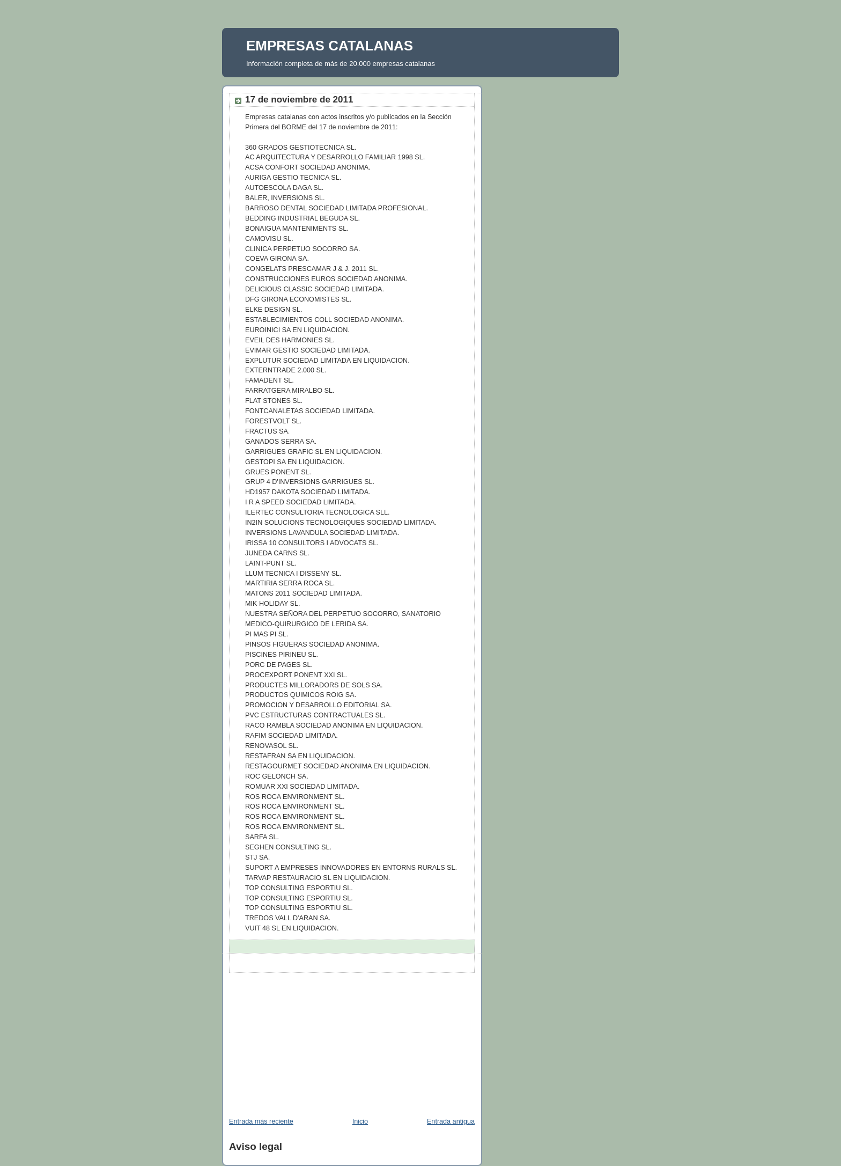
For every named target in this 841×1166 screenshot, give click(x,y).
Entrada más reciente (261, 1121)
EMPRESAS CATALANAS (329, 46)
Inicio (360, 1121)
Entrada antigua (451, 1121)
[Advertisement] (302, 1040)
